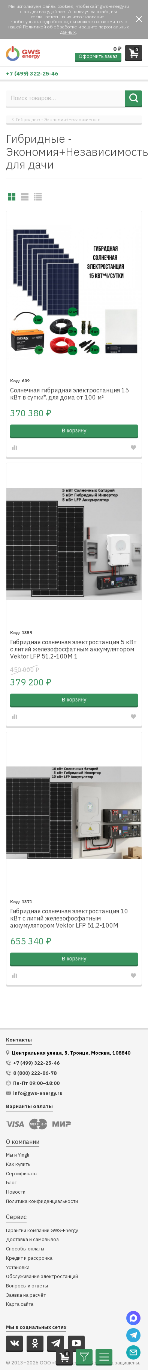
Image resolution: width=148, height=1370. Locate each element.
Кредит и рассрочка (29, 1258)
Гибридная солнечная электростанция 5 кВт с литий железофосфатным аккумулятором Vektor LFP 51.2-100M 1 (73, 649)
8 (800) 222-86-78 (35, 1073)
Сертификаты (21, 1174)
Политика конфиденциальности (42, 1201)
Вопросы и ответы (27, 1286)
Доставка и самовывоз (32, 1240)
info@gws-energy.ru (38, 1093)
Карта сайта (19, 1304)
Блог (11, 1183)
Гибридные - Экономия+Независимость (58, 119)
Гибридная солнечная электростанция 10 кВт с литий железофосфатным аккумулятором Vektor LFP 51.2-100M (69, 918)
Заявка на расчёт (26, 1295)
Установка (18, 1268)
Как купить (18, 1164)
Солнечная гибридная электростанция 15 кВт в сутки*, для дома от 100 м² (69, 394)
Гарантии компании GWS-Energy (42, 1231)
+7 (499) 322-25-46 (32, 73)
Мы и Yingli (17, 1155)
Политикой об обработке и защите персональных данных (76, 29)
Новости (15, 1192)
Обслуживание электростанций (42, 1277)
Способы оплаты (25, 1249)
